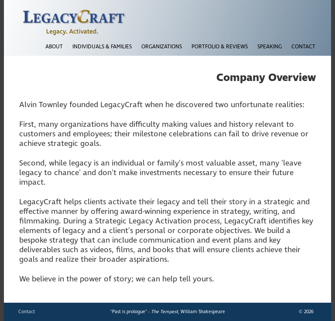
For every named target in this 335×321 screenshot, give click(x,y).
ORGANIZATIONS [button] (161, 47)
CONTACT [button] (303, 47)
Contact (26, 311)
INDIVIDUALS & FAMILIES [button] (102, 47)
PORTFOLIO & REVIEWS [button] (219, 47)
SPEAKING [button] (269, 47)
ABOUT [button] (54, 47)
